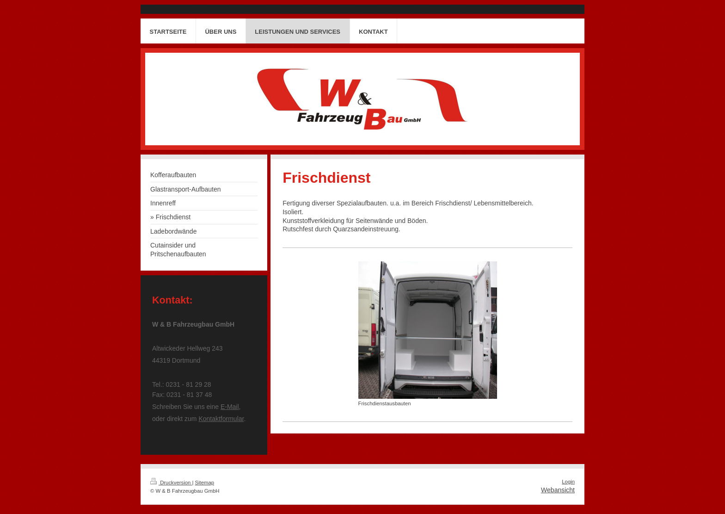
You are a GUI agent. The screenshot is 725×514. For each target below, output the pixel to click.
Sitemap (205, 482)
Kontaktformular (221, 418)
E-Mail (230, 406)
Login (568, 481)
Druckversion (171, 482)
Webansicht (558, 490)
